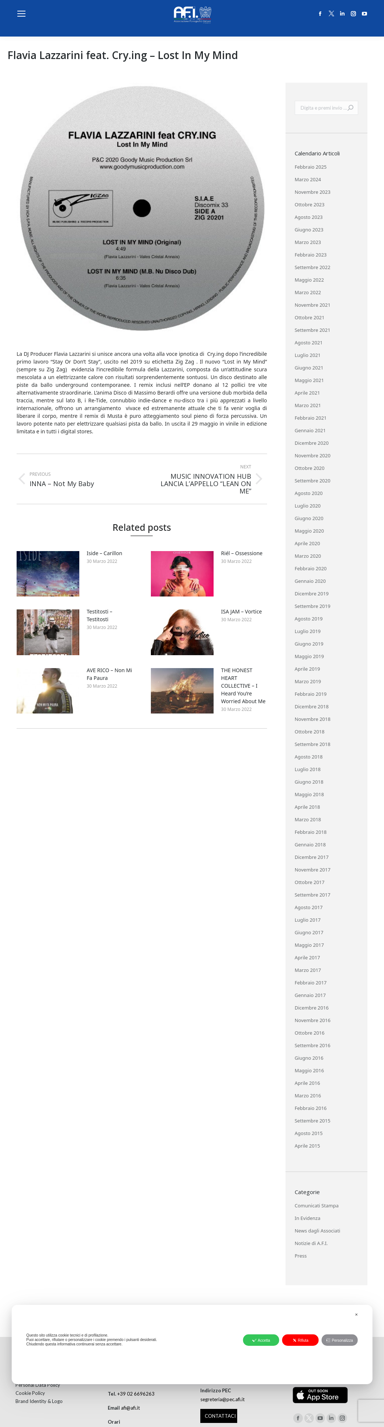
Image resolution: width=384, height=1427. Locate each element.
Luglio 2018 (308, 769)
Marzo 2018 (308, 819)
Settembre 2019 (313, 606)
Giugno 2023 (309, 229)
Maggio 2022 (309, 279)
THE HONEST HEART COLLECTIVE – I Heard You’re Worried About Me (243, 686)
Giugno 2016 (309, 1058)
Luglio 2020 (308, 505)
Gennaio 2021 (310, 430)
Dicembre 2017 (312, 857)
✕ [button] (356, 1315)
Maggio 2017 (309, 945)
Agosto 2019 (309, 618)
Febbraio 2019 (311, 694)
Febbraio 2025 (311, 167)
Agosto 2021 (309, 342)
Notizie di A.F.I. (311, 1243)
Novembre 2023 (313, 192)
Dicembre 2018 (312, 706)
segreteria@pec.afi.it (222, 1399)
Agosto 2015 (309, 1133)
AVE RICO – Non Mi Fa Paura (109, 674)
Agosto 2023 (309, 217)
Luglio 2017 (308, 920)
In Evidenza (308, 1218)
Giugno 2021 (309, 367)
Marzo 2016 (308, 1095)
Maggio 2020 (309, 530)
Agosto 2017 (309, 907)
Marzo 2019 (308, 681)
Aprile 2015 (307, 1145)
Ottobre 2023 (310, 204)
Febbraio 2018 (311, 832)
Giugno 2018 (309, 781)
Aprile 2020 (307, 543)
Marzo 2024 (308, 179)
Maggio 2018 (309, 794)
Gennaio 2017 (310, 995)
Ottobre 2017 (310, 882)
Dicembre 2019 (312, 593)
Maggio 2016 (309, 1070)
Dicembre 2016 (312, 1007)
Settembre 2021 (313, 330)
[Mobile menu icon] (21, 13)
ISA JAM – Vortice (241, 611)
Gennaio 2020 (310, 581)
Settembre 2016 (313, 1045)
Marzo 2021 (308, 405)
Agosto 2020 (309, 493)
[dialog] (192, 1344)
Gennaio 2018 (310, 844)
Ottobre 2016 (310, 1032)
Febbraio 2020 (311, 568)
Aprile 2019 (307, 669)
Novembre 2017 (313, 869)
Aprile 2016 (307, 1083)
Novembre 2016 (313, 1020)
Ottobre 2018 (310, 731)
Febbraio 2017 (311, 982)
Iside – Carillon (104, 553)
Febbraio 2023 (311, 254)
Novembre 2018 (313, 719)
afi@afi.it (130, 1408)
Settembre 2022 (313, 267)
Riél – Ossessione (241, 553)
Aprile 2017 (307, 957)
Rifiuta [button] (300, 1340)
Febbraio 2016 (311, 1108)
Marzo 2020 (308, 556)
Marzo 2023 (308, 242)
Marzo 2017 (308, 970)
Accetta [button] (261, 1340)
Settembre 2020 (313, 480)
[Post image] (48, 574)
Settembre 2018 (313, 744)
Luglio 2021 (308, 355)
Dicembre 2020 (312, 443)
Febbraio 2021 (311, 418)
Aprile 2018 (307, 807)
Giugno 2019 (309, 643)
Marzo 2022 (308, 292)
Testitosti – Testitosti (100, 615)
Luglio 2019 (308, 631)
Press (301, 1255)
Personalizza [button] (339, 1340)
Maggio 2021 (309, 380)
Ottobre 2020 (310, 468)
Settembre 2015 (313, 1120)
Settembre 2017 (313, 894)
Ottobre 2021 (310, 317)
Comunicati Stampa (317, 1205)
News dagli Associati (317, 1230)
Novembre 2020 (313, 455)
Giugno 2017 (309, 932)
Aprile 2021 (307, 392)
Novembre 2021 (313, 305)
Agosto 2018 (309, 756)
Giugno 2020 (309, 518)
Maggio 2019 (309, 656)
